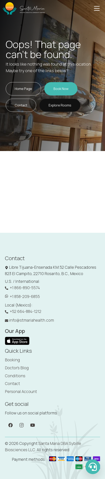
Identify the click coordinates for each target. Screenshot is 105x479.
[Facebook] (10, 425)
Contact (12, 383)
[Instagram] (21, 425)
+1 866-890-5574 (22, 288)
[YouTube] (32, 425)
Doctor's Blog (17, 367)
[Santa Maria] (23, 8)
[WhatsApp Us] (92, 466)
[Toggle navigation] (97, 8)
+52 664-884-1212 (23, 311)
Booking (12, 360)
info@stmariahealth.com (29, 320)
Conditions (15, 375)
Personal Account (21, 391)
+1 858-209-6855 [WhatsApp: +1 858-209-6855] (22, 296)
